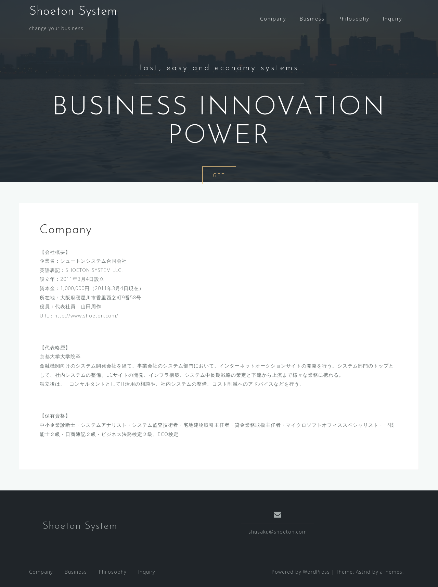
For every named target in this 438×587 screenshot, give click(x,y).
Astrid (363, 572)
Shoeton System (73, 11)
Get (219, 175)
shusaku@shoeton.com (277, 531)
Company (273, 18)
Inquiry (392, 18)
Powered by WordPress (301, 572)
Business (312, 18)
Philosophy (353, 18)
